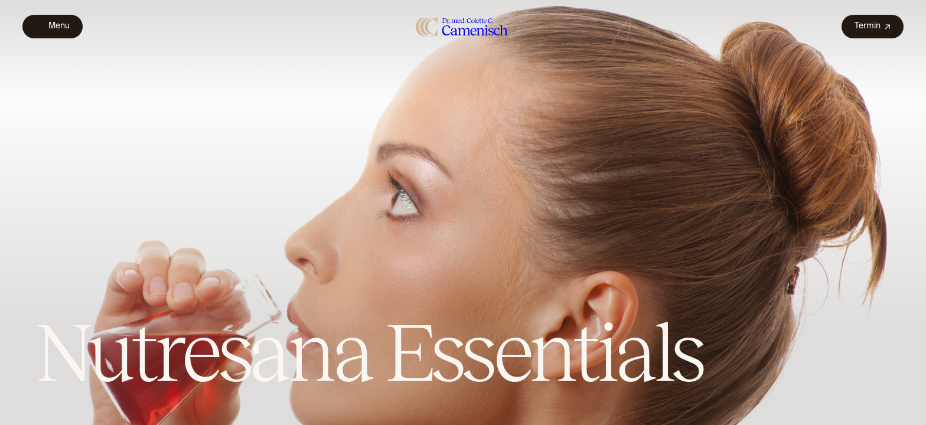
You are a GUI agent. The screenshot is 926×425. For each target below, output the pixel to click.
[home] (462, 26)
